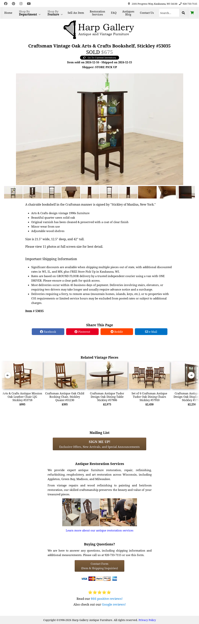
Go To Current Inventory (99, 57)
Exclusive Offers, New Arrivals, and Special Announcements (99, 444)
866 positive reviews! (107, 598)
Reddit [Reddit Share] (117, 332)
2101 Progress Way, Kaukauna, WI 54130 (154, 3)
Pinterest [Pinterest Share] (82, 332)
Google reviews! (114, 604)
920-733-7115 (190, 3)
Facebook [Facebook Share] (48, 332)
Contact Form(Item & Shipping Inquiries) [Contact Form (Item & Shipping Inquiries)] (99, 566)
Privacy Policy (147, 620)
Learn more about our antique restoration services (99, 530)
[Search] (169, 13)
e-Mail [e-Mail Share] (151, 332)
